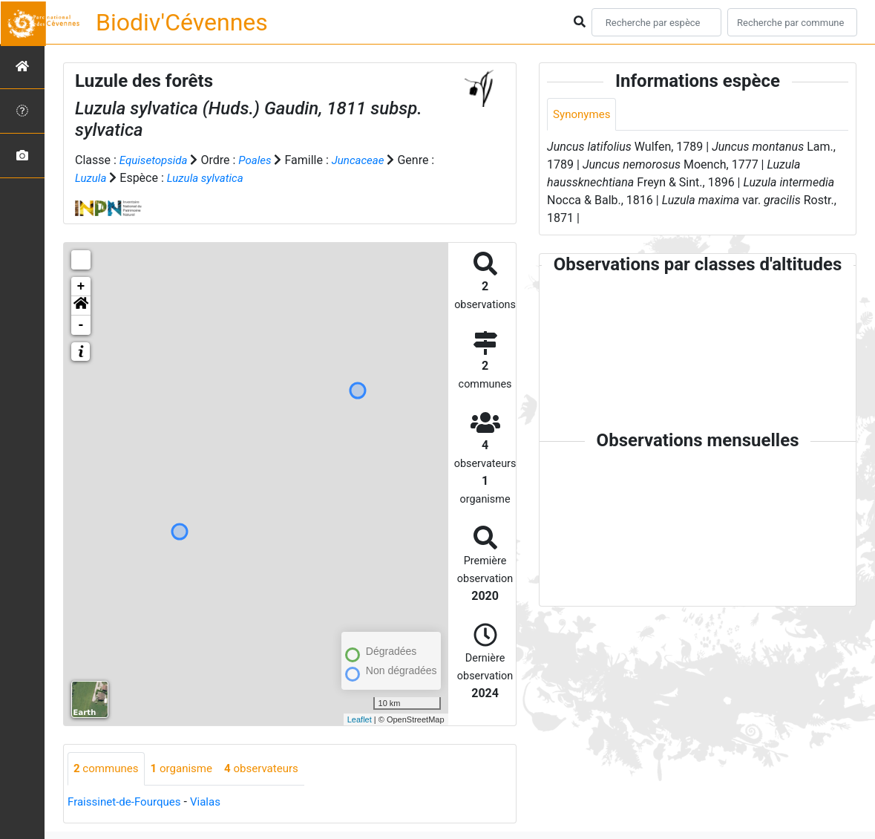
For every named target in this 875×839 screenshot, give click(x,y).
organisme (187, 769)
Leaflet (359, 719)
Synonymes (583, 115)
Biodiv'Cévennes (182, 22)
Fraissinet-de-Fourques (128, 802)
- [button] (81, 325)
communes (107, 769)
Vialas (213, 802)
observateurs (271, 769)
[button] (81, 306)
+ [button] (81, 287)
